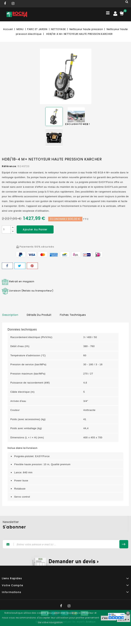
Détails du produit (39, 315)
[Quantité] (6, 229)
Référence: (9, 166)
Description (10, 315)
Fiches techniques (73, 315)
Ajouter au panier (35, 229)
